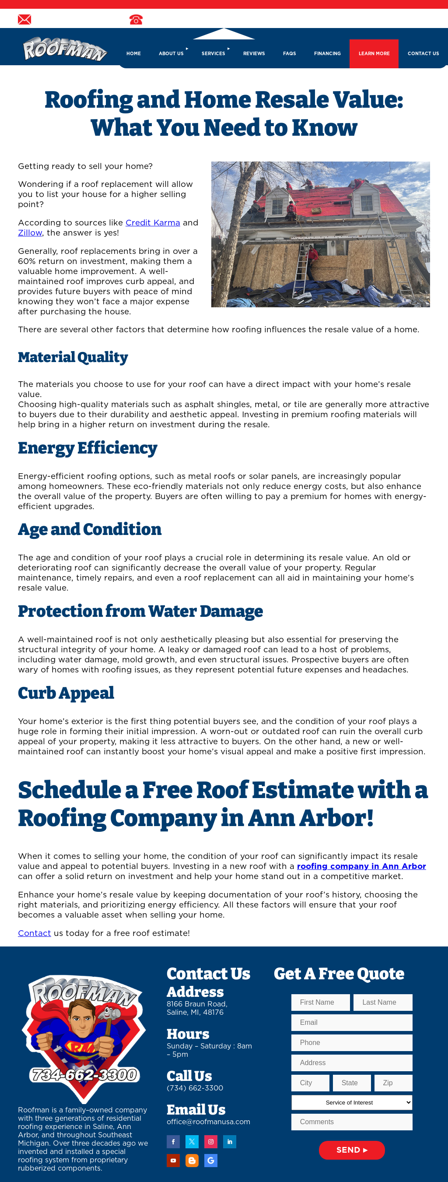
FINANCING (327, 54)
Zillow (30, 233)
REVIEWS (254, 54)
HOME (133, 54)
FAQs (289, 54)
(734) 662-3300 (195, 1088)
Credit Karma (153, 223)
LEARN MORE (374, 54)
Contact (34, 933)
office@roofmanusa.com (208, 1122)
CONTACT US (423, 54)
